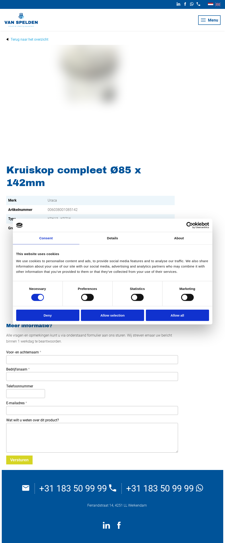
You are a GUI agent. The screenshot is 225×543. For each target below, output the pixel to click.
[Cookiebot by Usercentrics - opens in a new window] (189, 225)
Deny (48, 315)
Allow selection (112, 315)
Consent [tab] (46, 238)
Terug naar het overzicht (29, 39)
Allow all (177, 315)
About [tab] (179, 238)
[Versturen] (19, 460)
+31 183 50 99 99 (77, 488)
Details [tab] (112, 238)
